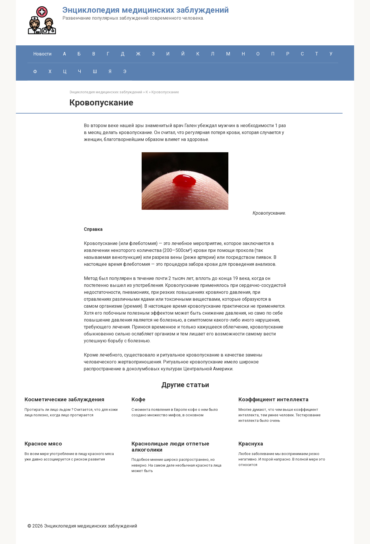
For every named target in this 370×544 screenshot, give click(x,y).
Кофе (138, 399)
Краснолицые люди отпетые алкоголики (170, 446)
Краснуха (250, 443)
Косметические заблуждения (64, 399)
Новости (42, 54)
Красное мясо (43, 443)
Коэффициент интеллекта (273, 399)
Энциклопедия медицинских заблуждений (145, 10)
